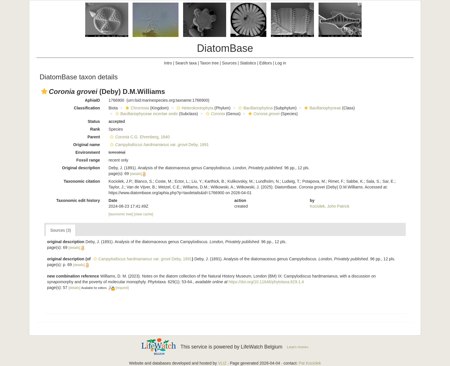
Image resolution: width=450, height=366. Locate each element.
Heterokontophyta (194, 108)
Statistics (248, 63)
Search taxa (186, 63)
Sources (229, 63)
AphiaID (92, 100)
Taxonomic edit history (78, 200)
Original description (81, 168)
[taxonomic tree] (120, 214)
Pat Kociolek (310, 363)
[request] (122, 288)
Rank (95, 129)
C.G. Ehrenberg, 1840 (139, 137)
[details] (136, 174)
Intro (168, 63)
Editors (265, 63)
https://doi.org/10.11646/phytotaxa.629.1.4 (266, 282)
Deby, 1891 (158, 144)
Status (94, 121)
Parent (94, 137)
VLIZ (222, 363)
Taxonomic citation (82, 181)
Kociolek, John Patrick (329, 206)
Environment (87, 152)
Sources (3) (60, 230)
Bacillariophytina (255, 108)
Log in (280, 63)
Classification (87, 108)
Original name (86, 144)
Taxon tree (209, 63)
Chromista (136, 108)
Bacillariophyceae (322, 108)
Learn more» (298, 347)
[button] (44, 91)
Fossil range (88, 160)
